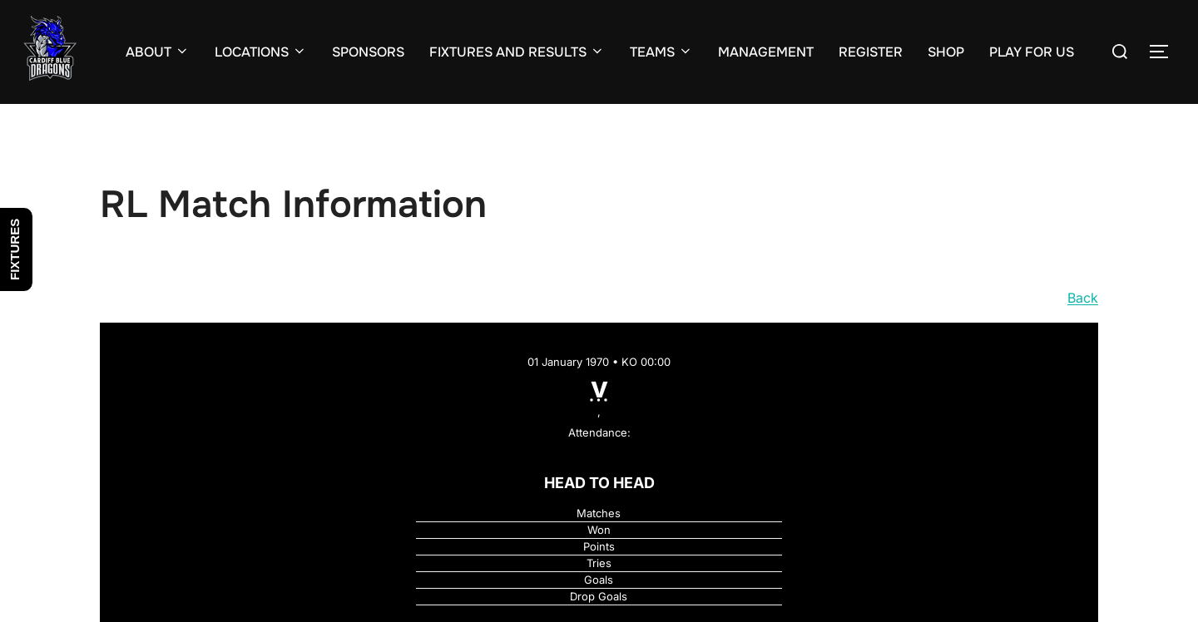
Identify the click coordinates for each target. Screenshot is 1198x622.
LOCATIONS (261, 52)
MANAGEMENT (766, 52)
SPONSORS (368, 52)
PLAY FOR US (1031, 52)
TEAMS (661, 52)
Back (1082, 297)
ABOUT (158, 52)
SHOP (946, 52)
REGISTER (871, 52)
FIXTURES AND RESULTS (517, 52)
